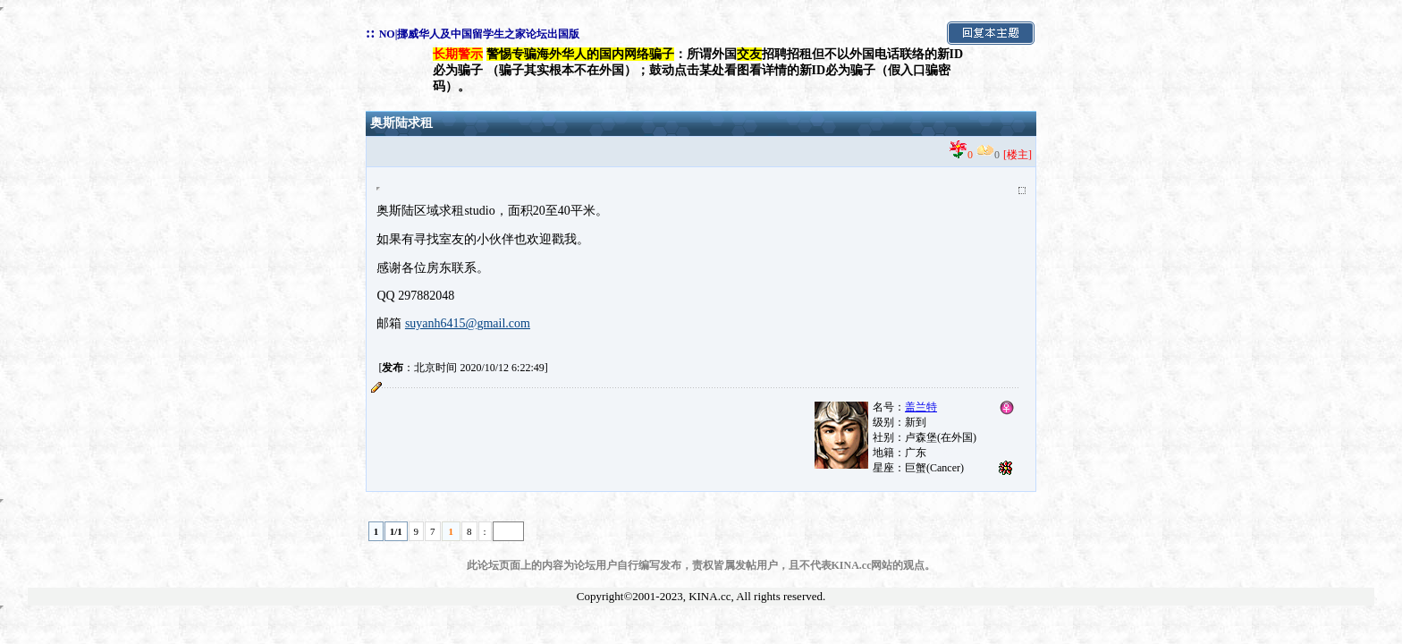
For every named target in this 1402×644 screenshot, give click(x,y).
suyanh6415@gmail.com (467, 323)
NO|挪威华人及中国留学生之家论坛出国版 (479, 34)
